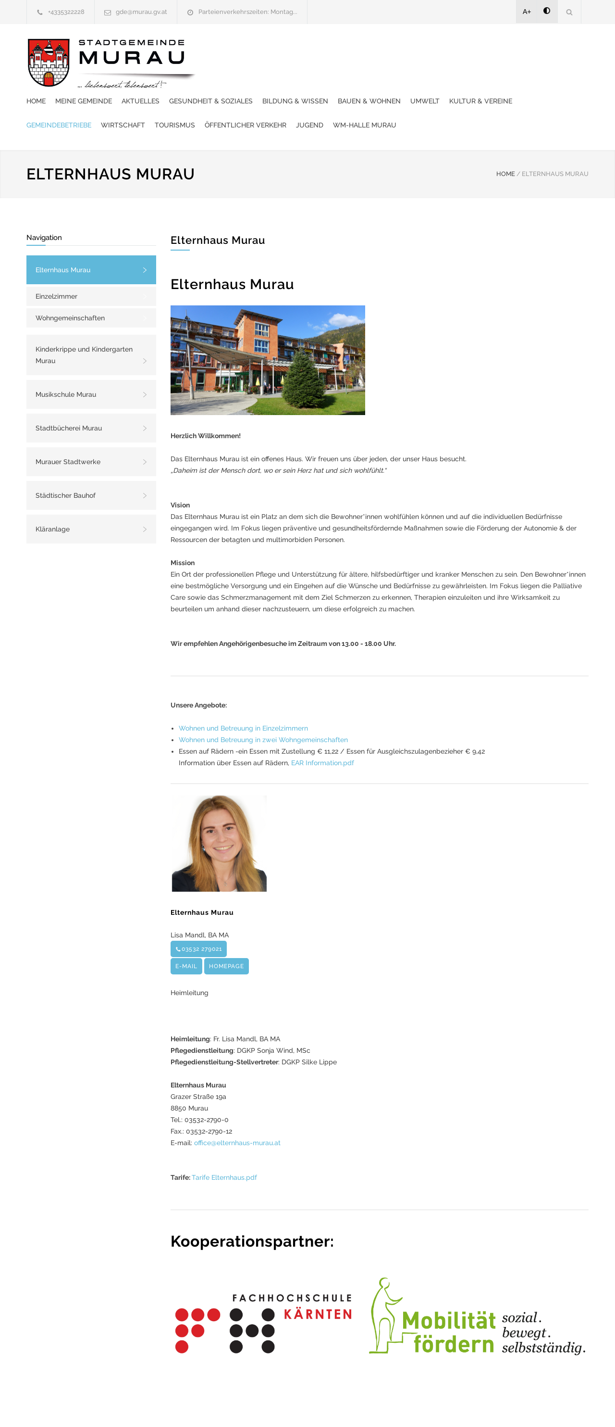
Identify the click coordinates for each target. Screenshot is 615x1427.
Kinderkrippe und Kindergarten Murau (84, 326)
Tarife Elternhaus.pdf (224, 1148)
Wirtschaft (412, 72)
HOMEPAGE (226, 937)
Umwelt (219, 72)
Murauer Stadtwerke (68, 433)
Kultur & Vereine (274, 72)
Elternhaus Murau (63, 241)
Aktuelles (318, 48)
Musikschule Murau (66, 365)
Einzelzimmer (56, 267)
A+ (527, 11)
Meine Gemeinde (261, 48)
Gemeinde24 (226, 1407)
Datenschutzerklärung (432, 1407)
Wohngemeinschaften (70, 289)
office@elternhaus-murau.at (237, 1114)
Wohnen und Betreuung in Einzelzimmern (243, 699)
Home (213, 48)
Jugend (218, 96)
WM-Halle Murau (273, 96)
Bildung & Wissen (473, 48)
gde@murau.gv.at (141, 11)
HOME (505, 145)
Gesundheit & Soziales (388, 48)
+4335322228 (66, 11)
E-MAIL (186, 937)
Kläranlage (53, 500)
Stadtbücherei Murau (69, 399)
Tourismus (464, 72)
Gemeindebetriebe (348, 72)
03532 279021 (198, 920)
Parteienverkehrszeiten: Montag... (247, 11)
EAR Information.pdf (322, 734)
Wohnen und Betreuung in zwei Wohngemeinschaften (263, 711)
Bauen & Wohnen (547, 48)
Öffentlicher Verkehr (535, 72)
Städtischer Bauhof (66, 466)
